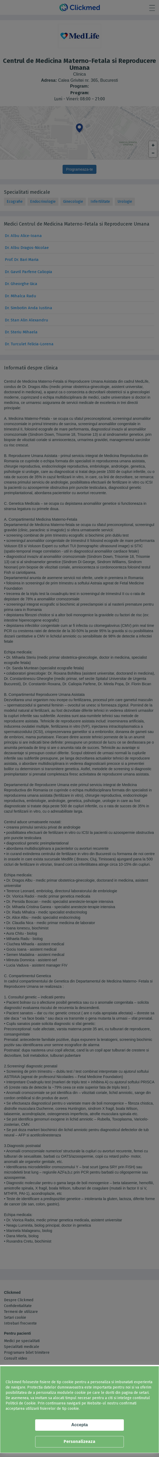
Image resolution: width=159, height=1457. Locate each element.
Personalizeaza (79, 1441)
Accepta (79, 1424)
